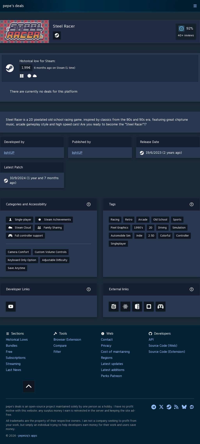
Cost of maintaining (115, 352)
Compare (60, 346)
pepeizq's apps (27, 435)
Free (9, 352)
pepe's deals (13, 6)
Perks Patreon (111, 376)
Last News (13, 370)
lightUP (9, 153)
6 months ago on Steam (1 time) (54, 67)
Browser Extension (67, 339)
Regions (106, 358)
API (151, 339)
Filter (57, 352)
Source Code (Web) (163, 346)
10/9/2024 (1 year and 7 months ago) (34, 180)
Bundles (11, 346)
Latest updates (112, 364)
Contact (107, 339)
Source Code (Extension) (167, 352)
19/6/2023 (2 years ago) (164, 153)
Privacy (106, 346)
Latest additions (112, 370)
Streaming (13, 364)
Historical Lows (17, 339)
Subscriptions (16, 358)
